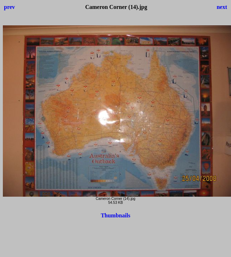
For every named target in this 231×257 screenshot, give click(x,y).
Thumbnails (115, 215)
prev (9, 7)
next (222, 7)
